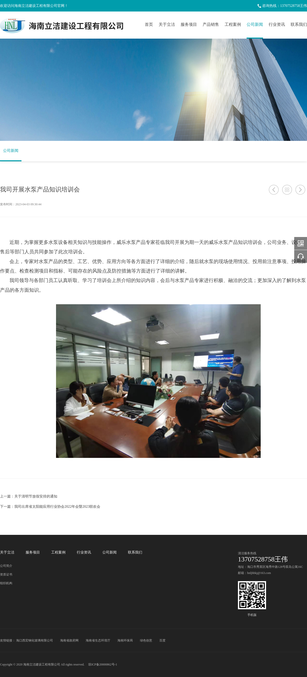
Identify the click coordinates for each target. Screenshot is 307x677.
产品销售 (211, 24)
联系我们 (299, 24)
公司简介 (6, 566)
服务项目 (189, 24)
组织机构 (6, 583)
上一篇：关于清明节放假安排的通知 (28, 496)
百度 (162, 640)
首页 (149, 24)
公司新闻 (255, 24)
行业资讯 (277, 24)
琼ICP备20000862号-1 (102, 664)
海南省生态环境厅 (98, 640)
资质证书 (6, 574)
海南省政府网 (69, 640)
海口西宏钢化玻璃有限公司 (34, 640)
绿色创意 (146, 640)
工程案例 (233, 24)
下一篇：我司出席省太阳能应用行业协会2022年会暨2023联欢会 (50, 507)
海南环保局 (125, 640)
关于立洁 (167, 24)
